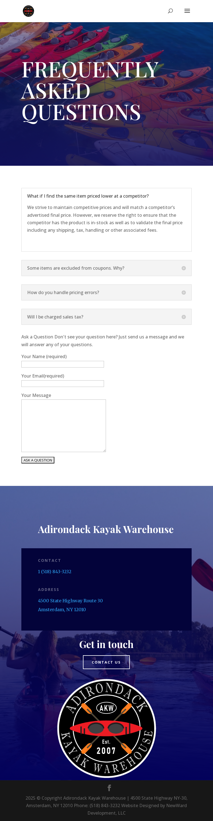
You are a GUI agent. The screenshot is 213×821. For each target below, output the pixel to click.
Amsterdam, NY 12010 (62, 609)
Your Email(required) (42, 376)
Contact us (106, 662)
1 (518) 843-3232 (54, 571)
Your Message (36, 395)
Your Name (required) (44, 356)
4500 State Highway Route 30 (70, 600)
